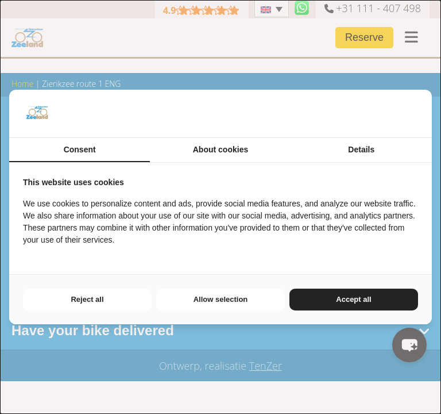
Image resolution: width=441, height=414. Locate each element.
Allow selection (221, 299)
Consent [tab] (80, 149)
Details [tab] (361, 149)
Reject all (87, 299)
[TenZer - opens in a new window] (417, 114)
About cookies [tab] (220, 149)
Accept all (353, 299)
